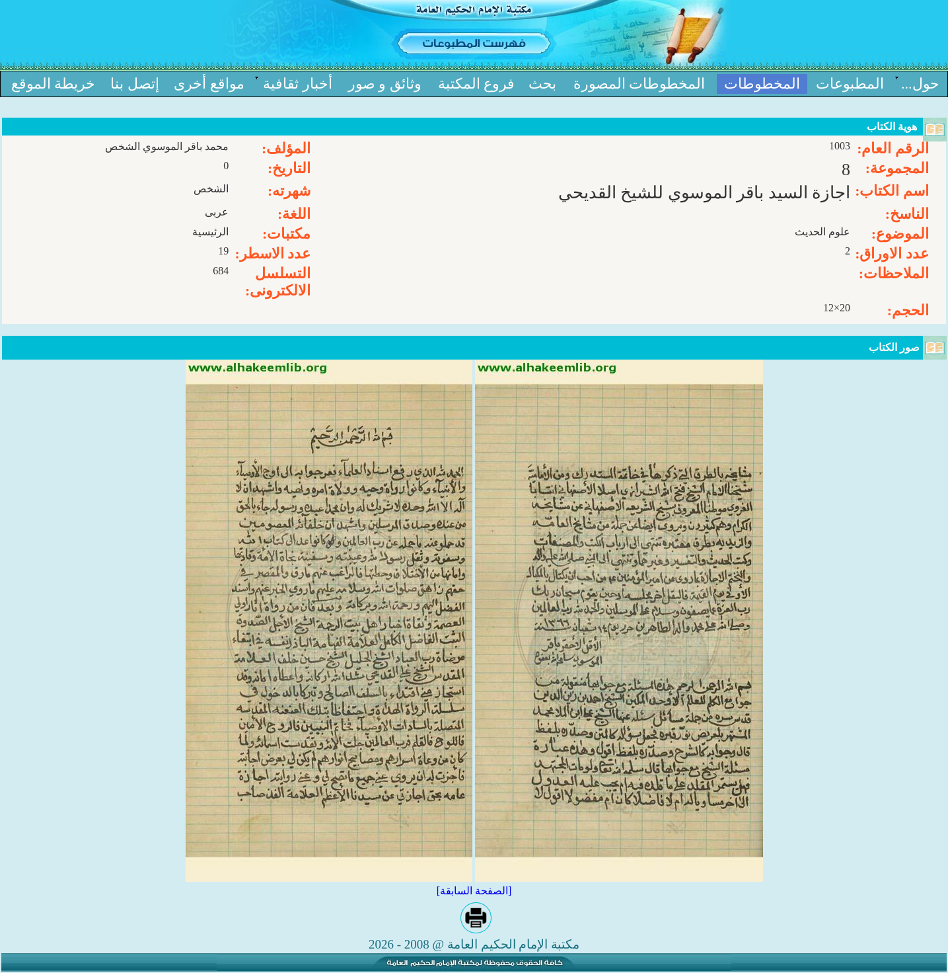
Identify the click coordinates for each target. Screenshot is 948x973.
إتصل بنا (134, 83)
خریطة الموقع (53, 83)
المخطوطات (762, 83)
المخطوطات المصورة (639, 83)
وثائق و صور (384, 83)
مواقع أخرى (209, 83)
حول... (920, 83)
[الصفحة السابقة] (474, 890)
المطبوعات (850, 83)
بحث (542, 83)
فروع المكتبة (476, 83)
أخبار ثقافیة (297, 83)
